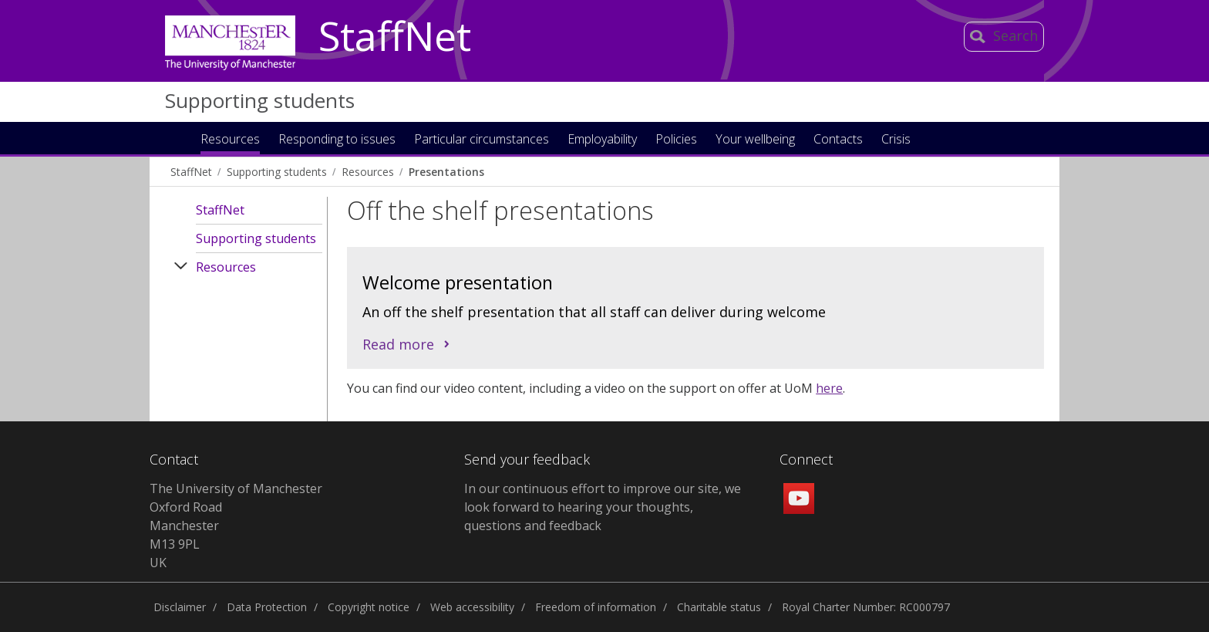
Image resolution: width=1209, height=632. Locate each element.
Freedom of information (595, 607)
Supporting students (260, 100)
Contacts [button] (838, 140)
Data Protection (267, 607)
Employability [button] (602, 140)
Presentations (446, 171)
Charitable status (719, 607)
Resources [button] (230, 140)
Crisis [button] (896, 140)
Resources (368, 171)
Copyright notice (368, 607)
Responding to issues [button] (337, 140)
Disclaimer (179, 607)
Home (175, 137)
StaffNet (394, 37)
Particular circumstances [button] (481, 140)
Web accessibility (472, 607)
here (829, 388)
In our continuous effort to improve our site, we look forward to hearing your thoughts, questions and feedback (602, 507)
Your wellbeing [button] (755, 140)
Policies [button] (676, 140)
